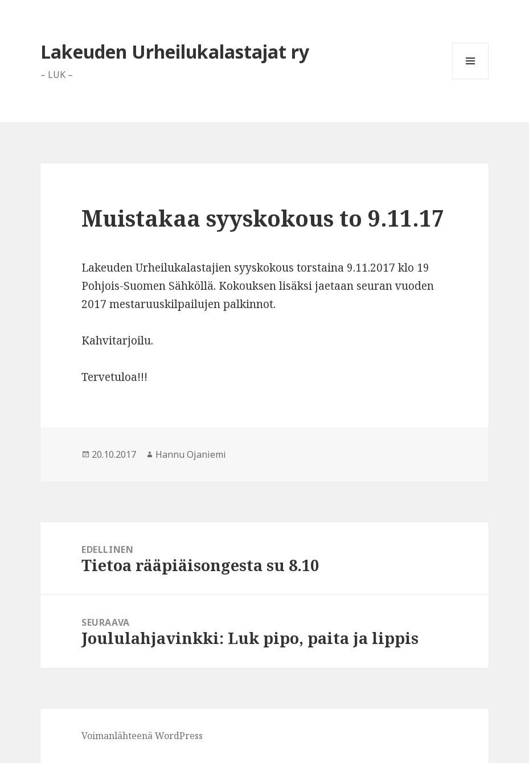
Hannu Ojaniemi (190, 454)
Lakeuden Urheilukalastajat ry (174, 51)
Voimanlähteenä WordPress (142, 735)
